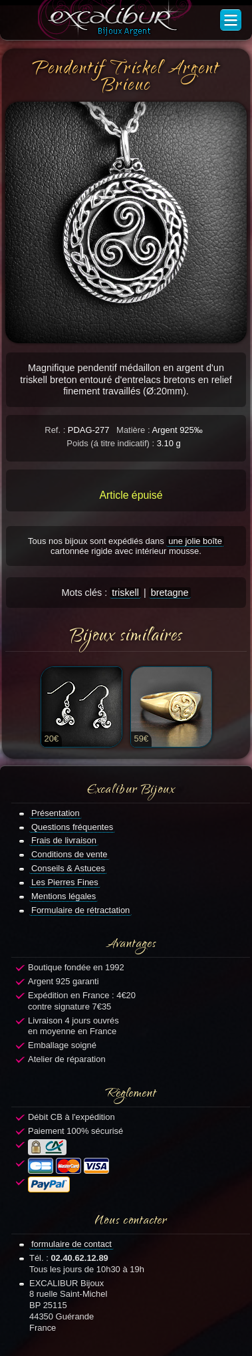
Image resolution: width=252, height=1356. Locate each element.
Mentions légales (63, 896)
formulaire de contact (71, 1244)
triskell (125, 592)
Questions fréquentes (72, 827)
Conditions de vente (69, 854)
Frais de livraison (63, 840)
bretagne (170, 592)
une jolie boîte (195, 541)
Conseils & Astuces (68, 868)
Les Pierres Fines (64, 882)
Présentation (55, 813)
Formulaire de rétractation (80, 910)
